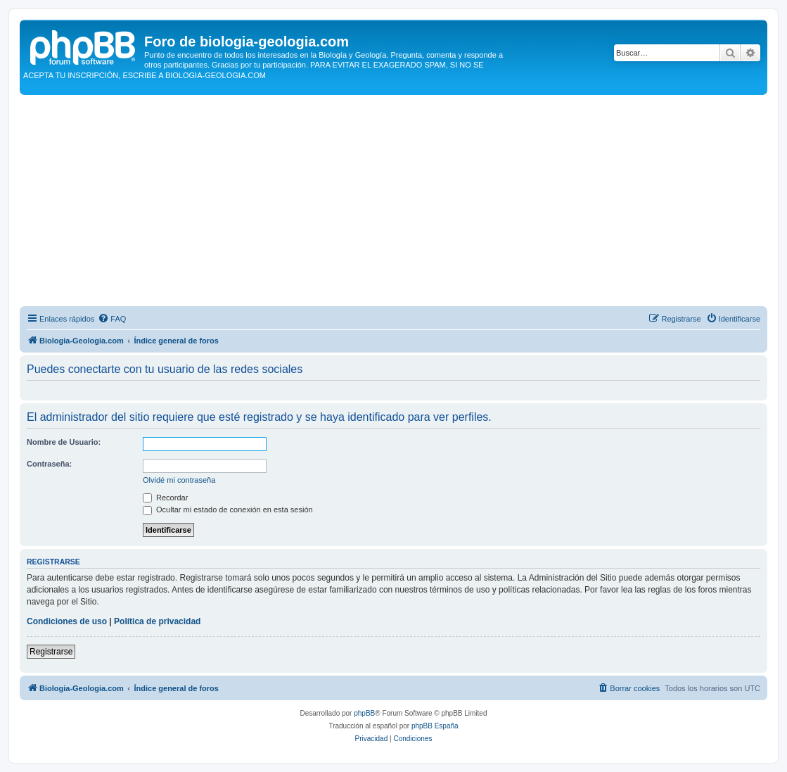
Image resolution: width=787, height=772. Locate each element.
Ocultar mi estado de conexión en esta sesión (228, 509)
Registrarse (51, 652)
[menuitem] (112, 318)
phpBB (364, 713)
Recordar (165, 497)
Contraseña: (49, 464)
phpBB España (435, 726)
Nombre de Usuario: (64, 442)
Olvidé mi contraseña (179, 480)
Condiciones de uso (67, 621)
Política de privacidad (157, 621)
